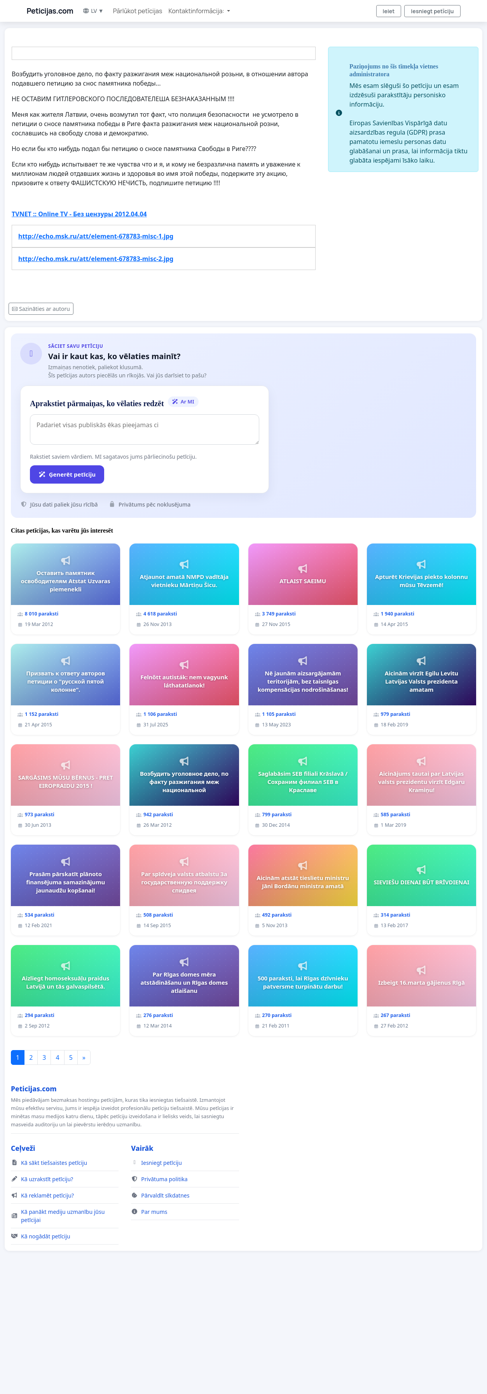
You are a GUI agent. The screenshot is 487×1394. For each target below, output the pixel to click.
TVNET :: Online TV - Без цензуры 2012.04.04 (79, 214)
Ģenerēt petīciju (67, 474)
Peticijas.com (50, 11)
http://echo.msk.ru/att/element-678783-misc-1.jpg (95, 236)
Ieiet (389, 11)
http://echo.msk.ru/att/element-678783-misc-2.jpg (95, 258)
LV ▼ (93, 10)
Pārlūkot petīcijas (137, 11)
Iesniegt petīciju (432, 11)
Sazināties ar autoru (41, 308)
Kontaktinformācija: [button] (196, 11)
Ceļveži (23, 1148)
